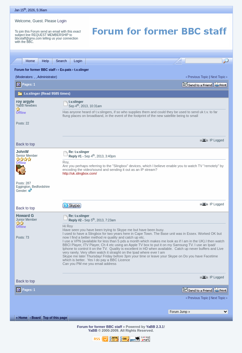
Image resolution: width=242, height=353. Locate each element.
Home (30, 61)
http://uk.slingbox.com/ (80, 173)
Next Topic (218, 77)
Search (61, 61)
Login (61, 21)
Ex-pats (65, 69)
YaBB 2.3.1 (155, 327)
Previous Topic (198, 77)
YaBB (92, 330)
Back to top (25, 144)
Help (45, 61)
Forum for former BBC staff (34, 69)
